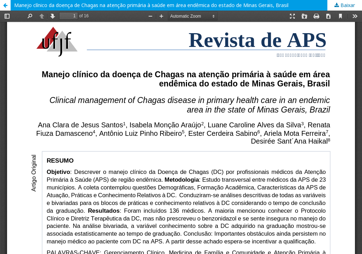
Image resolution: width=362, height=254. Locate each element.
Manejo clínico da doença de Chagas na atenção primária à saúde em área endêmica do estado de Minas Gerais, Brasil (151, 5)
